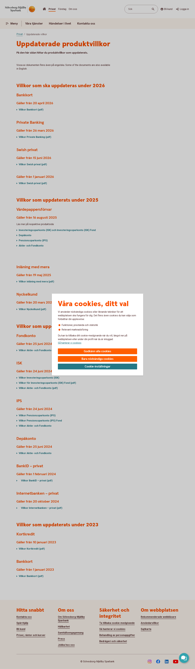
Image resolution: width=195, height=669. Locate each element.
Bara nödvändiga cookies (97, 359)
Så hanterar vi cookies (69, 342)
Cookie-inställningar (97, 367)
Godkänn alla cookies (97, 351)
